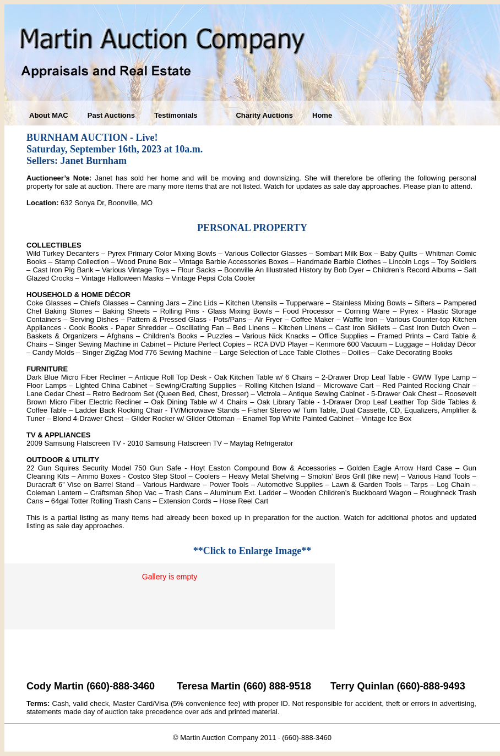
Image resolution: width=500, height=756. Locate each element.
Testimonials (176, 115)
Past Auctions (111, 115)
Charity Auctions (264, 115)
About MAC (48, 115)
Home (322, 115)
